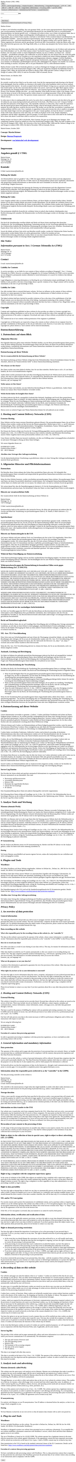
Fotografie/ (52, 5)
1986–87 (4, 8)
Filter (3, 3)
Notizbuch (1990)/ (10, 10)
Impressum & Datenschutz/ (16, 22)
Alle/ (4, 5)
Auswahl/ (43, 10)
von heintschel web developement (25, 140)
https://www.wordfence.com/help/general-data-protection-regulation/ (33, 891)
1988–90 (10, 8)
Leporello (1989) (56, 8)
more (3, 1460)
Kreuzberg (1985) (45, 8)
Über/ (5, 20)
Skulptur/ (27, 5)
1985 (69, 5)
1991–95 (17, 8)
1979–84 (63, 5)
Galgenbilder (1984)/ (30, 8)
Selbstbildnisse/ (27, 10)
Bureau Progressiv (14, 136)
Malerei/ (39, 5)
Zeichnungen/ (14, 5)
